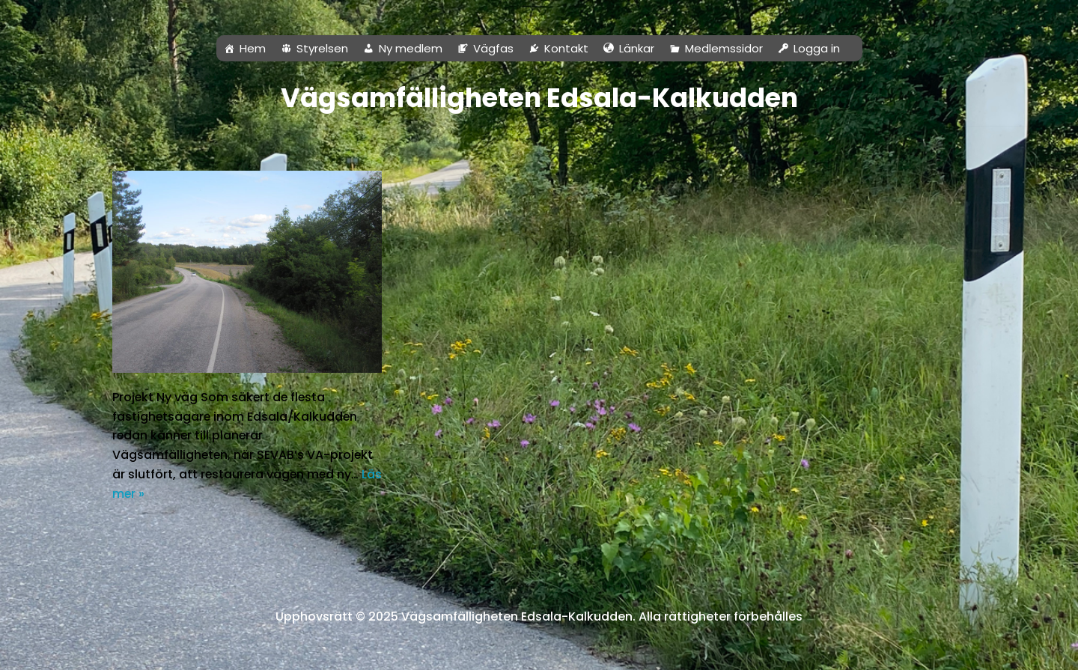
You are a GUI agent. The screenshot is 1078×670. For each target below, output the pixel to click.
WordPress (147, 651)
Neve (26, 651)
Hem (253, 48)
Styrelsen (322, 48)
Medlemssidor (724, 48)
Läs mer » (165, 493)
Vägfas (493, 48)
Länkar (636, 48)
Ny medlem (410, 48)
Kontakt (566, 48)
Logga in (817, 48)
